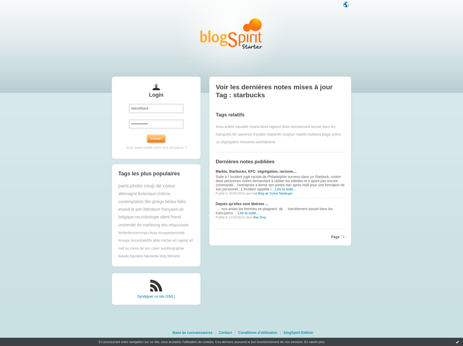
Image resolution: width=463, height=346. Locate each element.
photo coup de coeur (152, 186)
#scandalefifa (141, 240)
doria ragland (270, 127)
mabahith (274, 134)
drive (286, 127)
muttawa (314, 134)
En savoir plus (314, 342)
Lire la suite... (285, 189)
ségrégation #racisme (238, 142)
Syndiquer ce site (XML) (156, 296)
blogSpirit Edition (298, 333)
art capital (180, 240)
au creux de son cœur (142, 248)
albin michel (162, 240)
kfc (234, 134)
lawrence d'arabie (252, 134)
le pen (137, 209)
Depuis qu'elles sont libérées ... (242, 204)
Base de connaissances (192, 333)
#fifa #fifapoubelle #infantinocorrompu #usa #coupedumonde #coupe (153, 233)
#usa (220, 127)
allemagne (127, 194)
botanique (147, 194)
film (148, 202)
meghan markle (294, 134)
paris (123, 186)
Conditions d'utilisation (258, 333)
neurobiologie (147, 217)
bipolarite (151, 256)
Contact (225, 333)
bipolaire (136, 256)
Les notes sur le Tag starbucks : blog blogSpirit (231, 33)
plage (326, 134)
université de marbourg (139, 225)
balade (123, 256)
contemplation (131, 202)
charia (254, 127)
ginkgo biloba (164, 202)
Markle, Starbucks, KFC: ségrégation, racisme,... (256, 171)
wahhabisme (265, 142)
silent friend (170, 217)
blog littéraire (170, 256)
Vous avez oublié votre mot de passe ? (156, 148)
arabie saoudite (236, 127)
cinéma (163, 194)
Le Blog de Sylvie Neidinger (273, 193)
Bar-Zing (259, 217)
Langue (346, 5)
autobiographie (172, 248)
